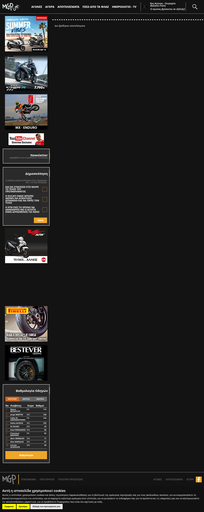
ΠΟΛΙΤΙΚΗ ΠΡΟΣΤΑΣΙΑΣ (70, 479)
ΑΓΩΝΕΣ (157, 479)
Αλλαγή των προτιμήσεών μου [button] (46, 506)
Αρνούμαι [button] (23, 506)
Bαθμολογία (26, 455)
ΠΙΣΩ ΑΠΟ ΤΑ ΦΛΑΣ (95, 7)
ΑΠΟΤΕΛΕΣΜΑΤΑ (68, 7)
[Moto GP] (15, 6)
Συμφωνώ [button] (9, 506)
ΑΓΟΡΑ (190, 479)
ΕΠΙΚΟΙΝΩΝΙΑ (28, 479)
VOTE (40, 220)
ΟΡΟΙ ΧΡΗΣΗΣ (47, 479)
